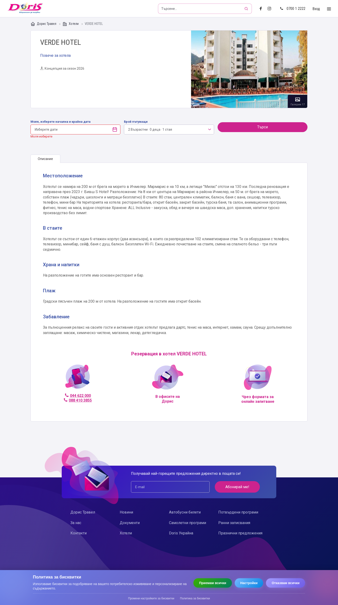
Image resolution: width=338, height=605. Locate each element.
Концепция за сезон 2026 (62, 68)
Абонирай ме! (237, 487)
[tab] (45, 159)
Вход (316, 9)
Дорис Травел (44, 24)
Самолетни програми (187, 523)
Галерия (249, 69)
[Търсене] (246, 8)
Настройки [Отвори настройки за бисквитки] (249, 583)
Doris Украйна (181, 533)
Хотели (70, 24)
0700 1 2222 (292, 8)
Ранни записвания (234, 523)
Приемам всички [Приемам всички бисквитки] (212, 583)
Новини (126, 512)
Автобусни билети (185, 512)
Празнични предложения (240, 533)
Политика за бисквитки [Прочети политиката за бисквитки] (195, 598)
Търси (262, 127)
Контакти (78, 533)
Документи (130, 523)
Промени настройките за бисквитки (151, 598)
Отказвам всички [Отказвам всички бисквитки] (286, 583)
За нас (75, 523)
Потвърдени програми (238, 512)
